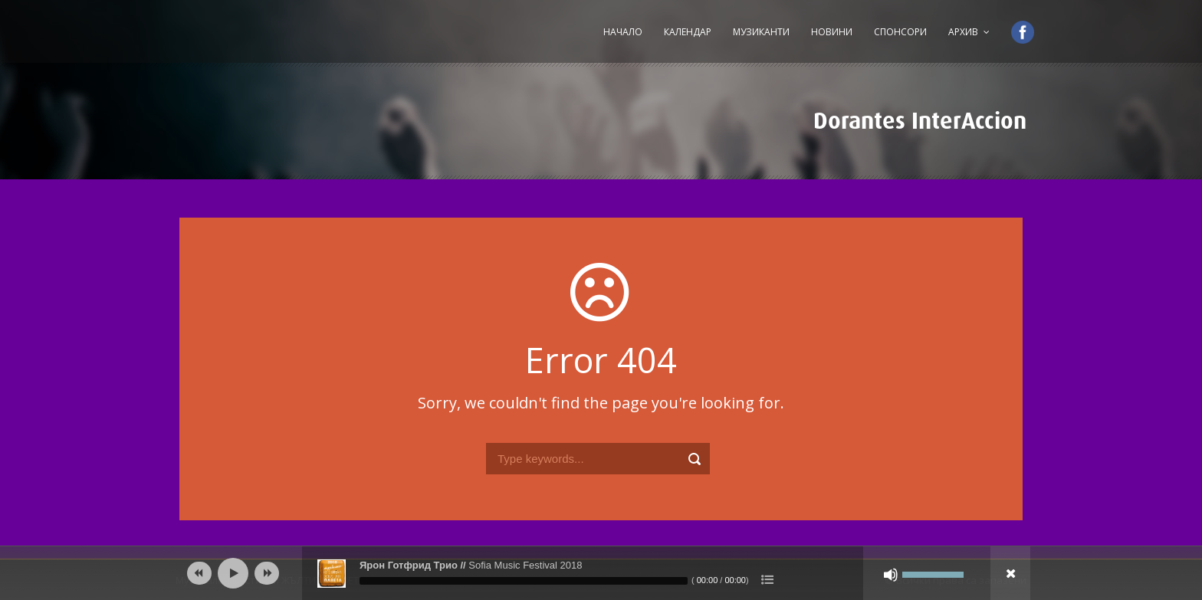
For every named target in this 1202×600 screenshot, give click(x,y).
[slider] (524, 581)
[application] (601, 573)
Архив (963, 31)
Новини (831, 31)
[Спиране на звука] (890, 574)
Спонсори (900, 31)
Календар (687, 31)
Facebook (1015, 32)
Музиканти (761, 31)
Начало (622, 31)
